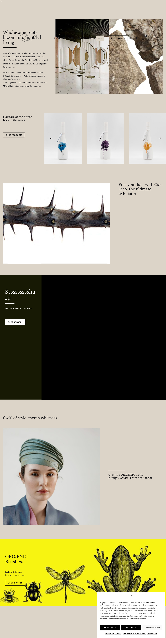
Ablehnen (131, 631)
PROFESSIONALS (117, 38)
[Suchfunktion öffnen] (130, 38)
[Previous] (51, 138)
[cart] (143, 38)
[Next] (160, 138)
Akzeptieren (110, 631)
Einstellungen (152, 631)
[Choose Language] (100, 38)
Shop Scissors (15, 322)
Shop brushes (15, 586)
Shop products (14, 138)
